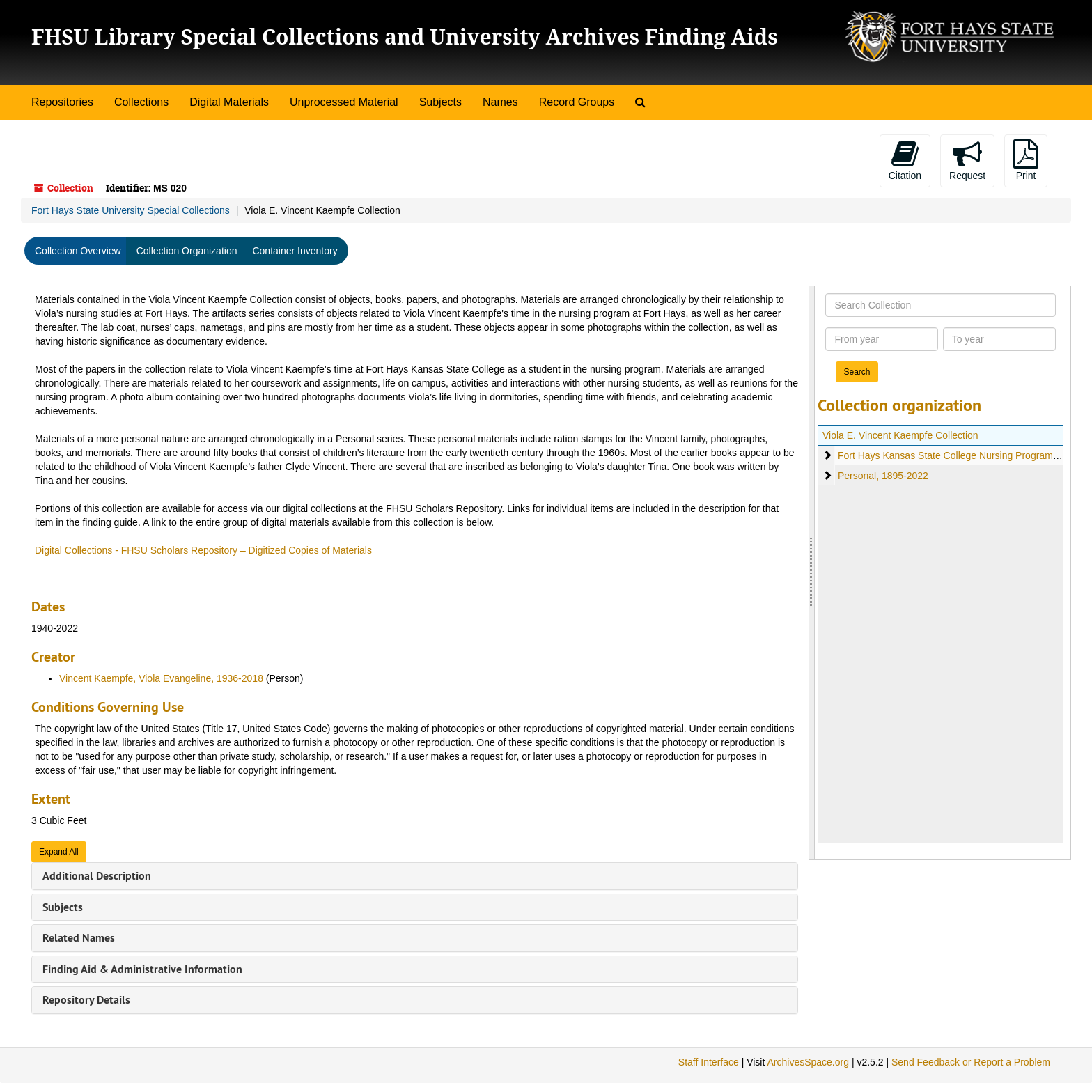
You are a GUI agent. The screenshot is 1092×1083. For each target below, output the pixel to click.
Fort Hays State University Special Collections (130, 210)
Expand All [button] (59, 852)
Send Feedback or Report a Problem (970, 1062)
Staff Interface (708, 1062)
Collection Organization (186, 250)
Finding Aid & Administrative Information (142, 969)
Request (967, 160)
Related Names (78, 937)
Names (500, 102)
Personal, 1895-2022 (883, 475)
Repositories (62, 102)
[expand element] (827, 455)
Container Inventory (294, 250)
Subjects (440, 102)
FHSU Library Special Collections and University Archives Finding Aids (404, 36)
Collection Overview (78, 250)
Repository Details (86, 999)
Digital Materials (229, 102)
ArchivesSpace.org (808, 1062)
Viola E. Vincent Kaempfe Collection (900, 435)
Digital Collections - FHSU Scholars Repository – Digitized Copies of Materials (203, 550)
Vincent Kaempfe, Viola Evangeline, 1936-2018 (161, 678)
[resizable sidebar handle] (812, 572)
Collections (141, 102)
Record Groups (577, 102)
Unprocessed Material (344, 102)
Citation (905, 160)
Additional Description (96, 875)
